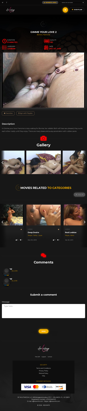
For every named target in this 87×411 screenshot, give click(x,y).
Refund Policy (43, 373)
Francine (46, 35)
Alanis (72, 235)
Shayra (30, 235)
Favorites (8, 113)
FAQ (43, 376)
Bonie (39, 35)
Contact (50, 356)
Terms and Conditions (43, 368)
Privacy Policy (43, 371)
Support (44, 356)
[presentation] (2, 162)
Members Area (50, 2)
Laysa (40, 235)
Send (43, 331)
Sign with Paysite (25, 113)
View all (79, 194)
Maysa (67, 235)
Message (5, 302)
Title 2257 (37, 356)
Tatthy (35, 235)
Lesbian (30, 229)
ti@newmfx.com (37, 401)
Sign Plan (77, 9)
